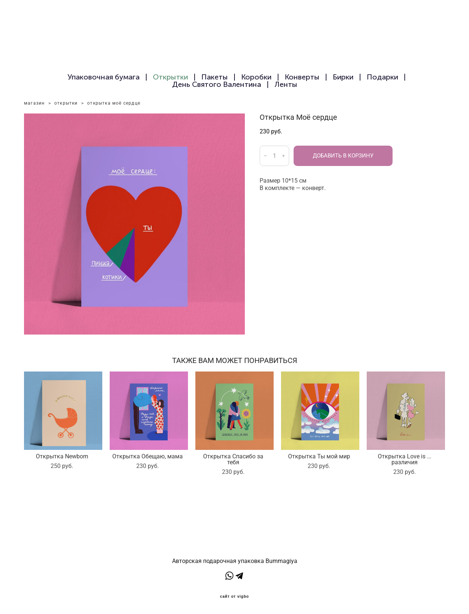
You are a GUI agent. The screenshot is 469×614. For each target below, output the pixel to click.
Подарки (382, 76)
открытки (66, 103)
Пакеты (214, 76)
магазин (34, 103)
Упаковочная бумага (104, 76)
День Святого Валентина (216, 84)
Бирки (343, 76)
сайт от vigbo (234, 596)
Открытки (170, 76)
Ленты (285, 84)
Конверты (302, 76)
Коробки (256, 76)
